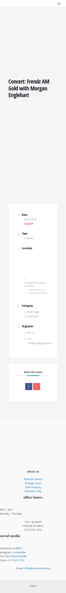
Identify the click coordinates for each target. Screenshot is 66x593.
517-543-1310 (16, 560)
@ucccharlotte (19, 556)
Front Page (31, 312)
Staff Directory (33, 487)
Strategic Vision (33, 483)
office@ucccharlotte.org (37, 568)
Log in (33, 585)
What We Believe (33, 479)
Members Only (33, 491)
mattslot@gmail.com (40, 343)
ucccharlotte (19, 552)
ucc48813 (17, 548)
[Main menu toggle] (59, 3)
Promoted (31, 316)
